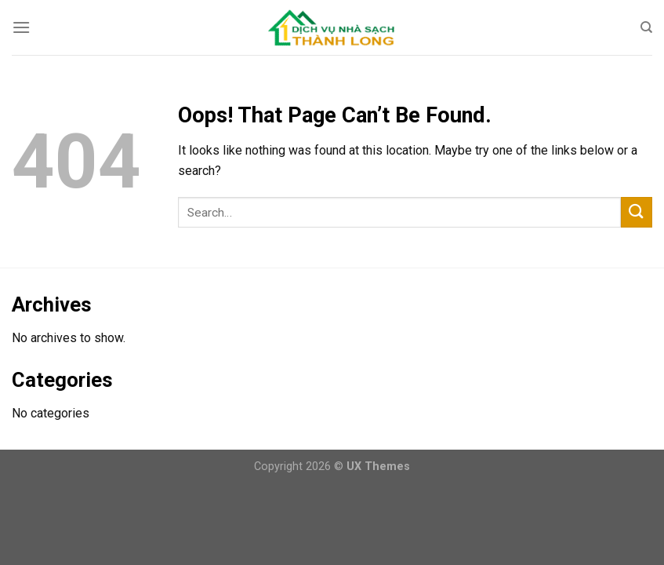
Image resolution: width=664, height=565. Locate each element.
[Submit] (636, 212)
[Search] (646, 27)
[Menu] (21, 27)
